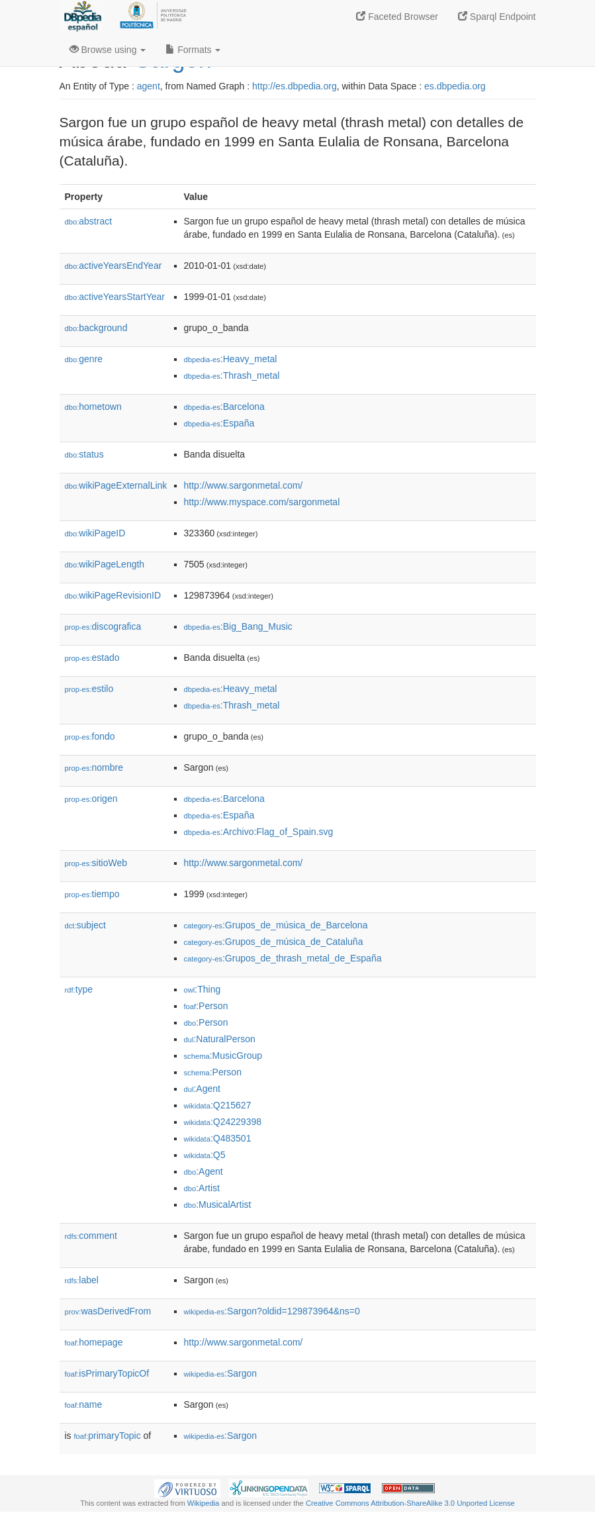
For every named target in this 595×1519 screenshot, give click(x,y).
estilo (89, 688)
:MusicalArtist (218, 1204)
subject (85, 925)
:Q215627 (218, 1105)
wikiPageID (95, 533)
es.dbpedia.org (455, 86)
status (84, 454)
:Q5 (205, 1155)
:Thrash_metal (232, 375)
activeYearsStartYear (115, 296)
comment (91, 1235)
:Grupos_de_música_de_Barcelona (276, 925)
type (79, 989)
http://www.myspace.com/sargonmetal (262, 502)
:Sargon (220, 1373)
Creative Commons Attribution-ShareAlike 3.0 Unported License (410, 1503)
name (84, 1404)
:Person (206, 1006)
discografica (103, 626)
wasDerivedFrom (108, 1311)
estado (92, 657)
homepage (94, 1342)
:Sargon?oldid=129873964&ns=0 (272, 1311)
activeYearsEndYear (113, 265)
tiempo (92, 894)
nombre (94, 767)
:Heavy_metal (230, 359)
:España (219, 423)
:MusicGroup (223, 1055)
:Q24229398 (223, 1121)
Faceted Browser (397, 16)
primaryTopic (107, 1435)
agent (148, 86)
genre (84, 359)
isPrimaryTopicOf (107, 1373)
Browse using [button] (107, 49)
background (96, 327)
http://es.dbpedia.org (294, 86)
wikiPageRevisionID (113, 595)
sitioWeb (96, 863)
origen (91, 798)
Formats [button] (192, 49)
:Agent (202, 1088)
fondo (90, 736)
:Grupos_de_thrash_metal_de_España (283, 958)
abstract (89, 221)
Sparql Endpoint (497, 16)
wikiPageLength (105, 564)
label (82, 1280)
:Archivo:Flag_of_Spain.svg (259, 831)
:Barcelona (224, 406)
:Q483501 (218, 1138)
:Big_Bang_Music (238, 626)
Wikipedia (203, 1503)
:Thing (202, 989)
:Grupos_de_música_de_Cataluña (273, 941)
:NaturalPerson (219, 1039)
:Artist (202, 1188)
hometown (93, 406)
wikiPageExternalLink (116, 485)
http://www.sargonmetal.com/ (243, 485)
